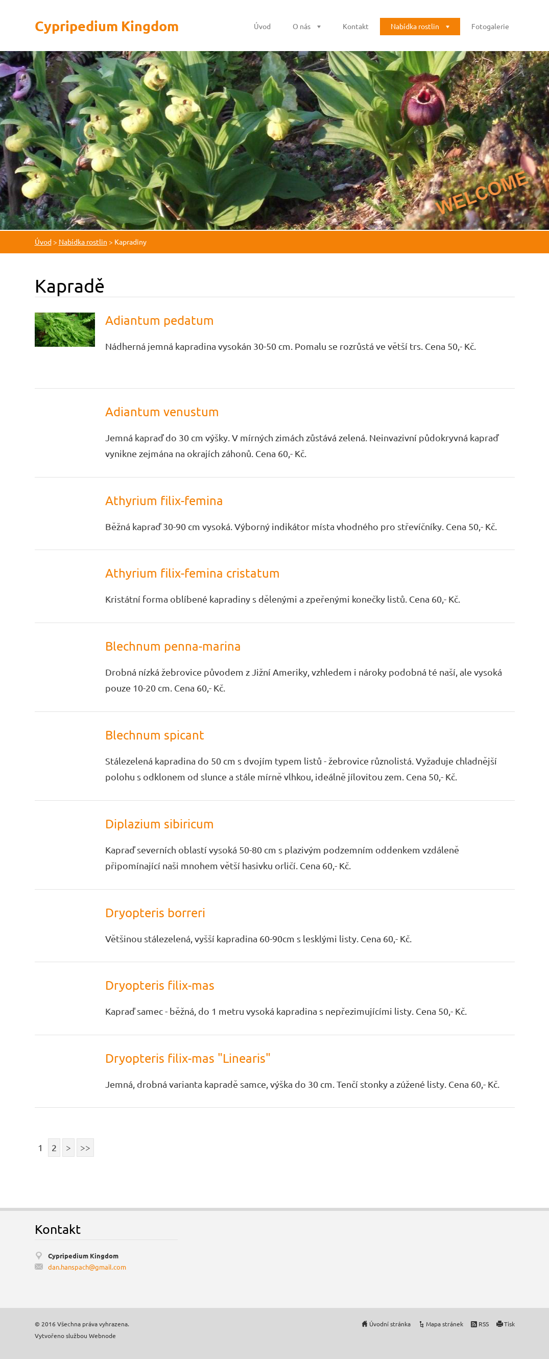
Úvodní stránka (390, 1324)
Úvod (262, 26)
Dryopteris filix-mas (159, 984)
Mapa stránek (444, 1324)
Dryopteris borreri (155, 912)
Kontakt (356, 26)
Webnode (102, 1335)
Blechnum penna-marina (173, 645)
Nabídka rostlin (415, 26)
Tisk (509, 1324)
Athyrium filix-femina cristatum (192, 572)
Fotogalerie (490, 26)
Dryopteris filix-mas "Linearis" (188, 1058)
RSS (484, 1324)
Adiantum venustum (162, 411)
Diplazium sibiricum (159, 823)
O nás (302, 26)
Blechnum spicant (154, 734)
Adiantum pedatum (159, 320)
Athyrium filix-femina (164, 500)
